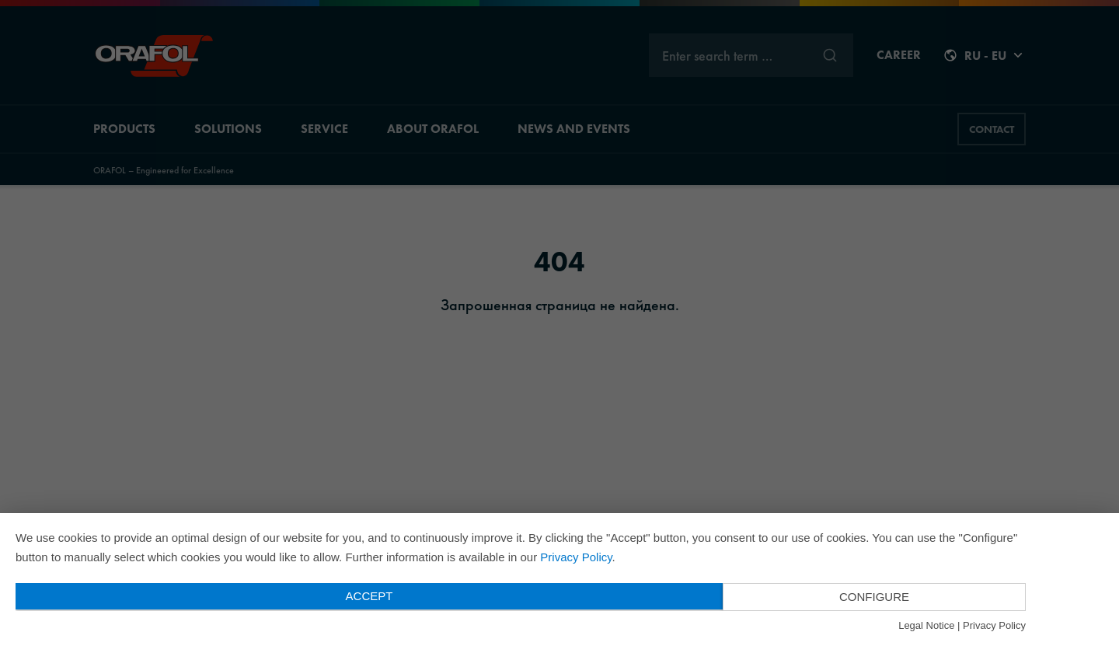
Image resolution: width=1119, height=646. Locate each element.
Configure (874, 596)
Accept (369, 595)
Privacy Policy (576, 557)
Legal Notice (926, 625)
